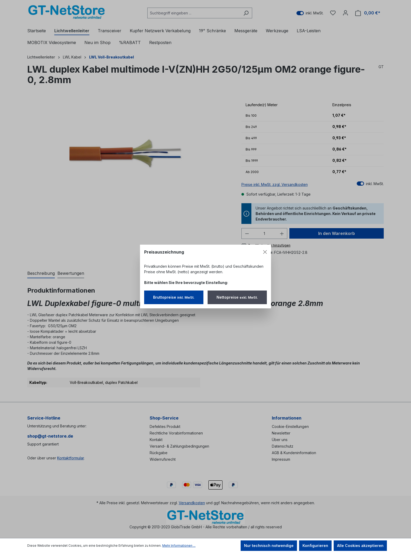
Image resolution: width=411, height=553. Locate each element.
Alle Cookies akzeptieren (360, 545)
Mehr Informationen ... (179, 545)
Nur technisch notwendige (269, 545)
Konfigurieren (315, 545)
